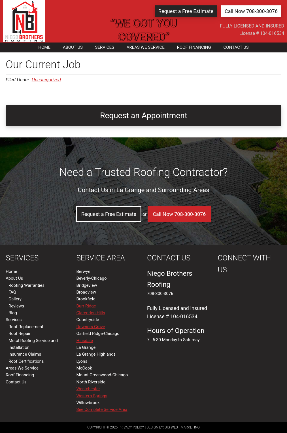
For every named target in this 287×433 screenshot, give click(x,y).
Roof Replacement (25, 326)
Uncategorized (46, 79)
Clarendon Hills (90, 312)
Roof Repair (19, 333)
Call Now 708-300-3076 (251, 11)
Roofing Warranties (26, 285)
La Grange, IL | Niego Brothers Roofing (24, 21)
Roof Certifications (26, 361)
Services (14, 319)
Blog (12, 312)
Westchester (88, 388)
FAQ (12, 292)
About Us (14, 278)
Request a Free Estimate (185, 11)
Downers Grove (90, 326)
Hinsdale (84, 340)
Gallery (15, 299)
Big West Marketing (182, 427)
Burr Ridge (86, 306)
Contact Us (16, 382)
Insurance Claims (24, 354)
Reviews (16, 306)
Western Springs (91, 395)
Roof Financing (20, 374)
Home (11, 271)
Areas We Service (22, 368)
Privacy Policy (131, 427)
